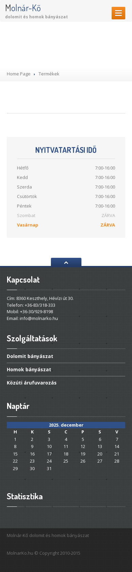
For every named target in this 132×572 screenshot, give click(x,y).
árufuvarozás (32, 382)
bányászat (30, 356)
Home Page (19, 74)
